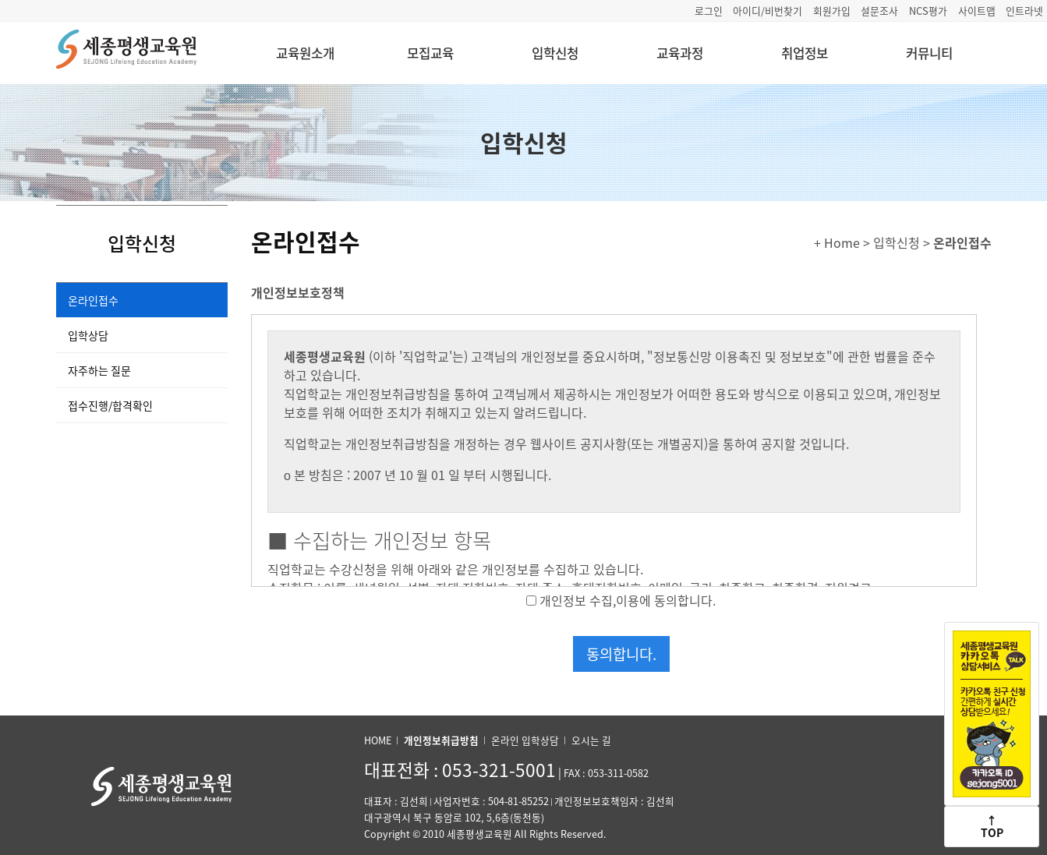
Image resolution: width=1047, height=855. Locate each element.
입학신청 (555, 53)
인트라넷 (1024, 10)
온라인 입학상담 (525, 740)
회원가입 (832, 10)
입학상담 (88, 335)
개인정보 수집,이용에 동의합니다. (627, 600)
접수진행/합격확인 (110, 405)
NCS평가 (928, 10)
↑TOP (992, 825)
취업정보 (804, 53)
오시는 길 (591, 740)
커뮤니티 (929, 53)
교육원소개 (305, 53)
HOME (377, 740)
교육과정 (679, 53)
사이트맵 (977, 10)
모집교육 (430, 53)
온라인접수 (93, 300)
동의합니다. (621, 654)
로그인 (709, 10)
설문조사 (879, 10)
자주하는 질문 (99, 370)
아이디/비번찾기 (767, 10)
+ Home (837, 242)
